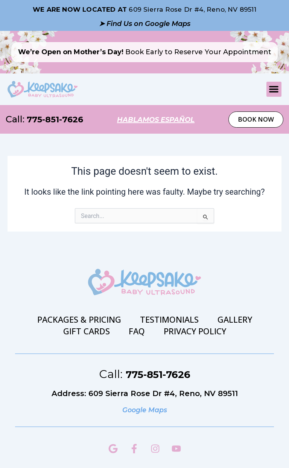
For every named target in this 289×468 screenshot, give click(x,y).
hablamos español (157, 119)
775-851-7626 (57, 119)
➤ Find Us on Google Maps (145, 23)
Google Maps (144, 409)
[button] (274, 89)
